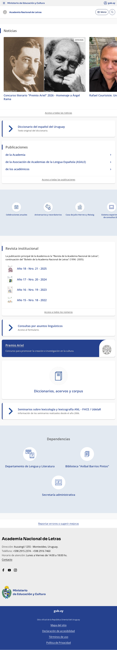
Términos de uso (58, 637)
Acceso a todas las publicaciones (58, 179)
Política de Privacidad (58, 642)
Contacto (7, 559)
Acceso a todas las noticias (58, 112)
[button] (4, 3)
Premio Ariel (14, 345)
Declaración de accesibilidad (58, 631)
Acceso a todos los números (58, 312)
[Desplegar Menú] (101, 12)
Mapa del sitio (59, 625)
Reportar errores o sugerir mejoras (58, 523)
